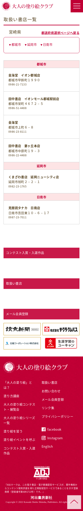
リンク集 (48, 407)
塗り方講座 (11, 396)
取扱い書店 (50, 382)
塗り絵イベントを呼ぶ (19, 439)
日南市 (47, 44)
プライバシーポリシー (57, 416)
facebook (54, 429)
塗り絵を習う (13, 431)
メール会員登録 (53, 399)
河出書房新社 (41, 498)
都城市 (16, 44)
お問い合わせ (51, 391)
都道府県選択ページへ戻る (60, 32)
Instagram (55, 438)
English (47, 446)
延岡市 (32, 44)
